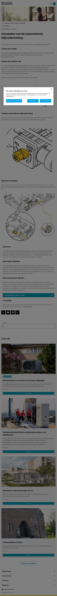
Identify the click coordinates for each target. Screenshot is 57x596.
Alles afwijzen (33, 100)
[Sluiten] (51, 89)
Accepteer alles (45, 100)
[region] (28, 96)
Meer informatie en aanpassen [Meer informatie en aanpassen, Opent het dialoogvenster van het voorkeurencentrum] (14, 100)
